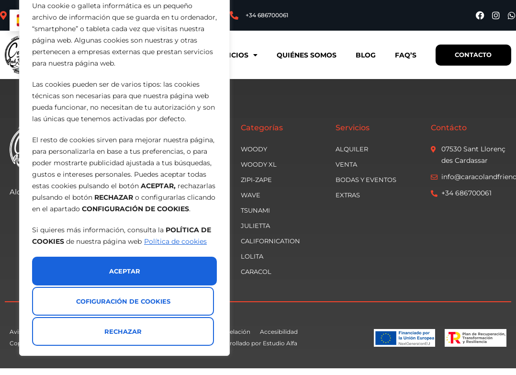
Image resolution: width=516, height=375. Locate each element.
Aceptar (173, 331)
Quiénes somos (302, 55)
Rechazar (79, 331)
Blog (361, 55)
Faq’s (401, 55)
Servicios (229, 55)
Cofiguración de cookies (123, 303)
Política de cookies (175, 275)
